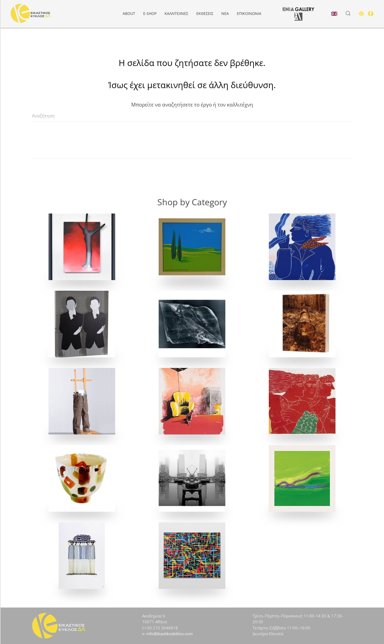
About (129, 13)
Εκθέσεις (204, 13)
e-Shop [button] (150, 13)
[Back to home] (31, 13)
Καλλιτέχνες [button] (176, 13)
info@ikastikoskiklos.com (169, 633)
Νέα (225, 13)
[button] (348, 13)
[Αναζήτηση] (192, 116)
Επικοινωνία (249, 13)
